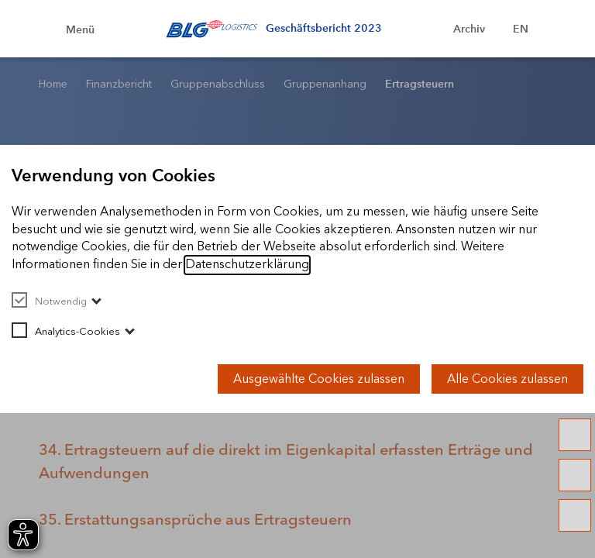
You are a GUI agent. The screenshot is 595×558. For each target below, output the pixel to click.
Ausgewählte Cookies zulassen (318, 378)
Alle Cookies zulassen (507, 378)
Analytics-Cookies (66, 331)
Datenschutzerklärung (247, 264)
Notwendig (49, 301)
